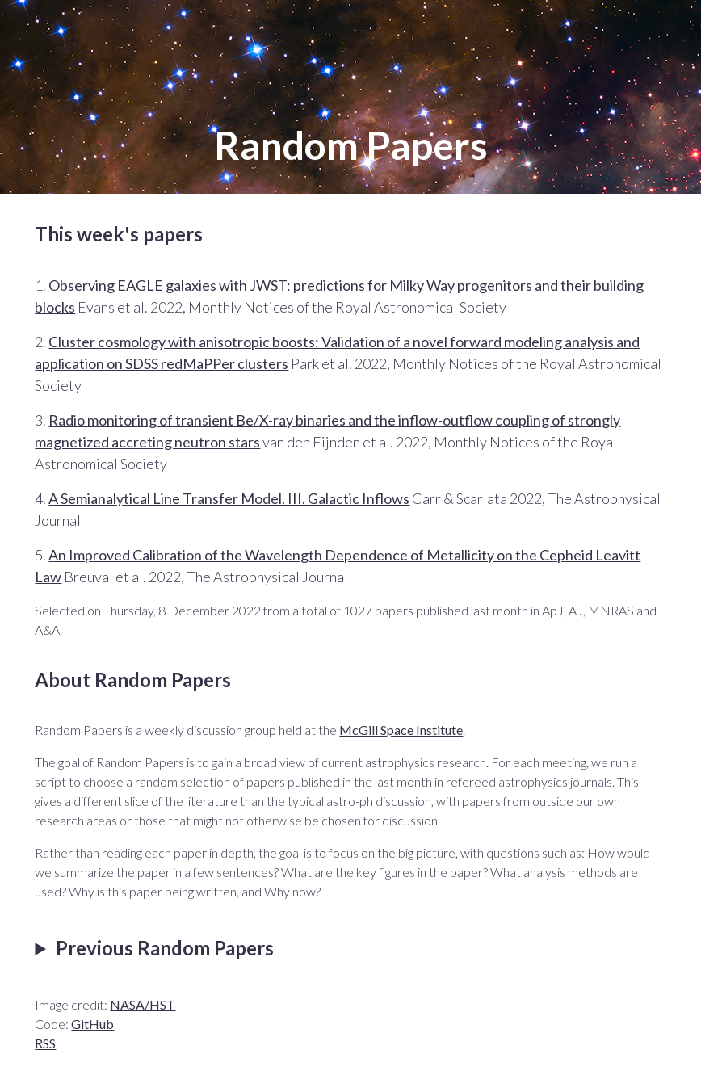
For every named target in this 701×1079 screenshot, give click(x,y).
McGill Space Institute (401, 729)
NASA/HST (142, 1004)
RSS (45, 1043)
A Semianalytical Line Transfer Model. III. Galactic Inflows (228, 498)
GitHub (92, 1023)
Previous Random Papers (165, 947)
